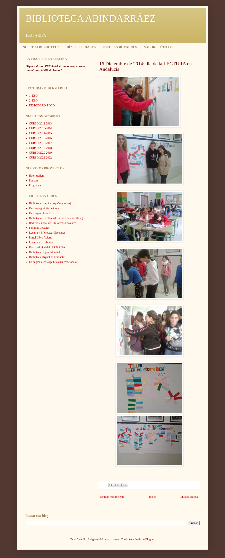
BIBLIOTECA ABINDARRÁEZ (91, 18)
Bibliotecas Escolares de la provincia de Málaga (56, 218)
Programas (35, 185)
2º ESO (33, 100)
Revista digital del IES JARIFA (47, 247)
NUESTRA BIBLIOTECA (41, 47)
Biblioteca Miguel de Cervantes (47, 257)
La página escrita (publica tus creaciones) (53, 262)
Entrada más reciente (112, 496)
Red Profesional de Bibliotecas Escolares (52, 223)
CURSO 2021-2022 (40, 157)
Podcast (33, 180)
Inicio (152, 496)
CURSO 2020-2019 (40, 152)
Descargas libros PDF (41, 213)
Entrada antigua (189, 496)
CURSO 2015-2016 (40, 138)
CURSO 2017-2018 (40, 147)
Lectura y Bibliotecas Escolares (47, 232)
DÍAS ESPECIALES (81, 47)
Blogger (149, 539)
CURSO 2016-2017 (40, 143)
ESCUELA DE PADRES (120, 47)
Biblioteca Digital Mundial (44, 252)
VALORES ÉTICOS (158, 47)
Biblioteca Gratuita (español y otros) (50, 203)
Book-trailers (36, 175)
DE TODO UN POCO (42, 105)
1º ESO (33, 95)
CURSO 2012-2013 (40, 123)
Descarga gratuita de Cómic (45, 208)
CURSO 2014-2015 (40, 133)
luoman (115, 539)
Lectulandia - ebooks (41, 242)
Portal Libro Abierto (40, 237)
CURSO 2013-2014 (40, 128)
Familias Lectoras (39, 227)
